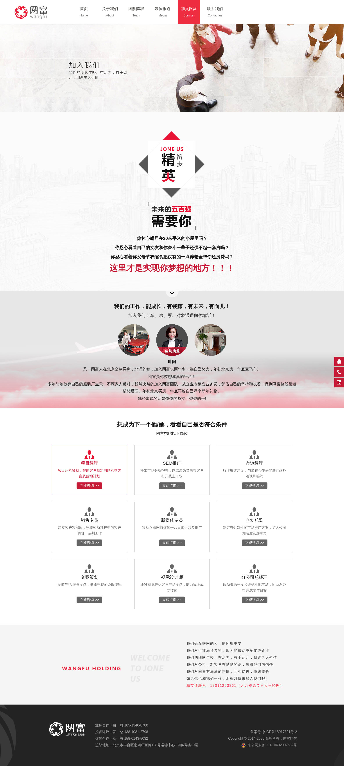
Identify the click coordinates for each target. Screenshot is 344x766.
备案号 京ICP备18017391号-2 (273, 732)
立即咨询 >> (89, 485)
